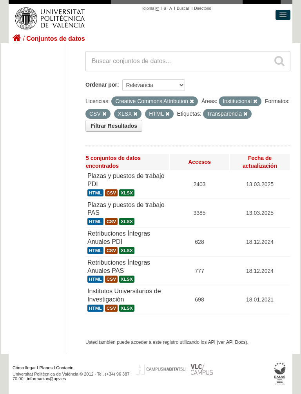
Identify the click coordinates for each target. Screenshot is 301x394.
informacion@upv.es (46, 378)
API (212, 342)
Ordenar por (101, 85)
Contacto (64, 367)
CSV (111, 193)
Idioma (151, 8)
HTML (95, 193)
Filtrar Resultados (114, 126)
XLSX (127, 193)
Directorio (202, 8)
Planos (46, 367)
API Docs (236, 342)
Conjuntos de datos (55, 38)
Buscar (183, 8)
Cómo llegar (24, 367)
